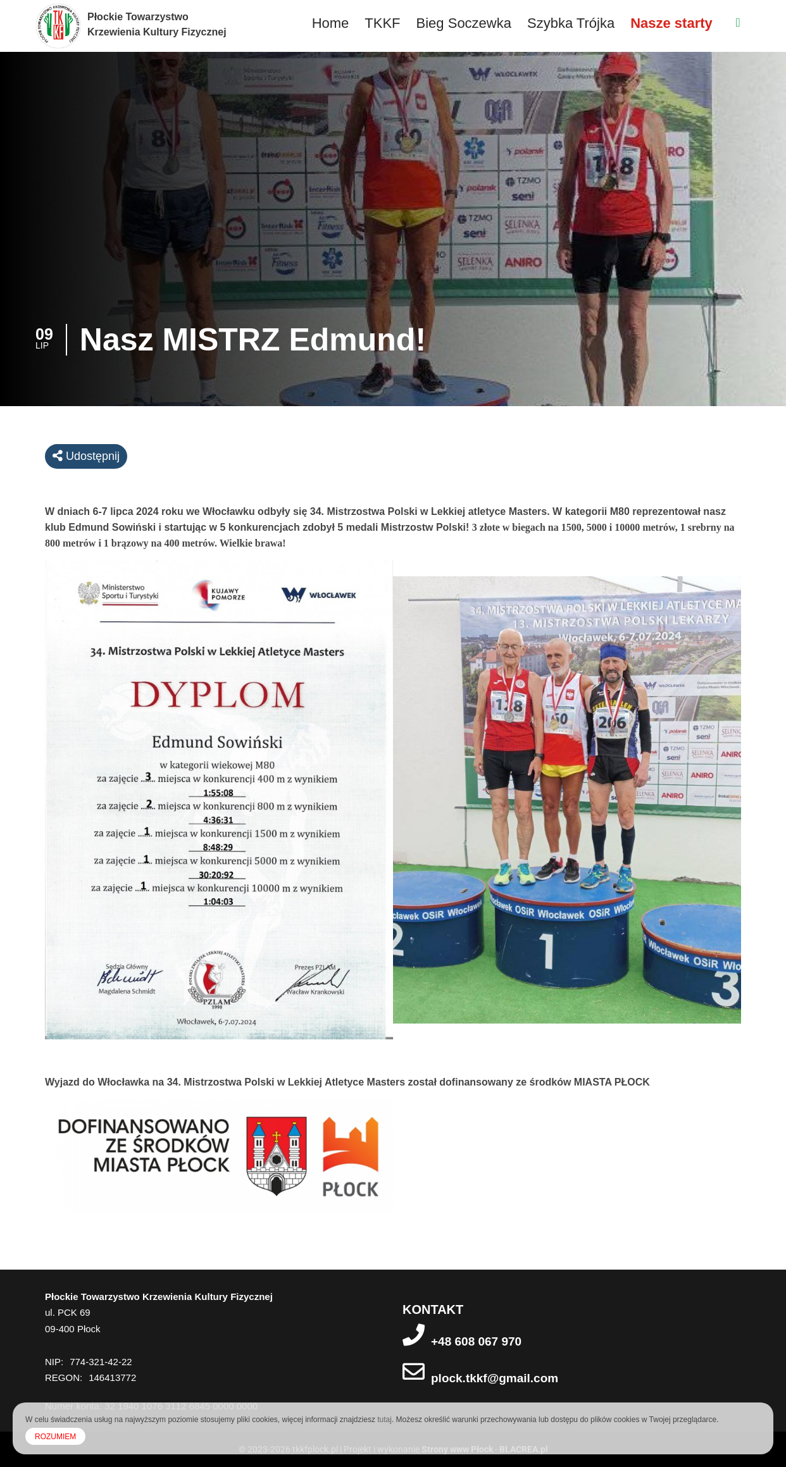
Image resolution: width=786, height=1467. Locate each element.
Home (330, 23)
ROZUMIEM (55, 1436)
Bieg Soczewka (463, 23)
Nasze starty (671, 23)
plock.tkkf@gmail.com (494, 1378)
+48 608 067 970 (476, 1341)
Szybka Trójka (570, 23)
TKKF (382, 23)
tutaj (384, 1419)
